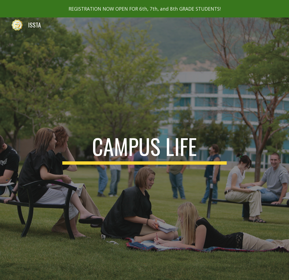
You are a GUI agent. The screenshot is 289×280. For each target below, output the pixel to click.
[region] (144, 8)
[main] (144, 149)
